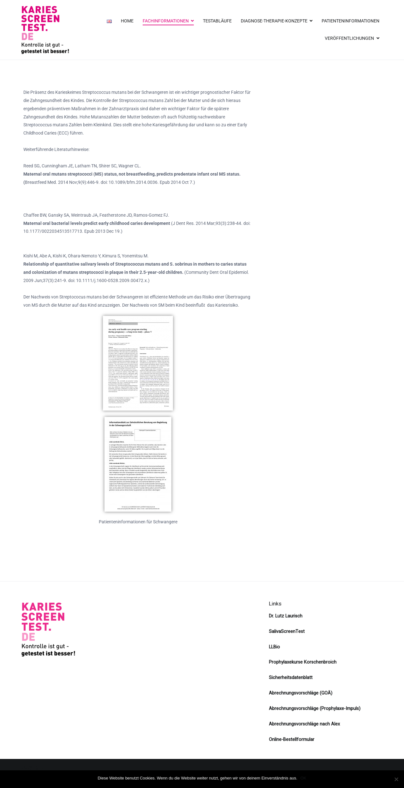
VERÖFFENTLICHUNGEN (349, 38)
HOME (127, 21)
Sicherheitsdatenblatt (290, 677)
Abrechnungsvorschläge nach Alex (304, 724)
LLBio (274, 647)
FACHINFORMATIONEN (166, 21)
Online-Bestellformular (291, 739)
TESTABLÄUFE (217, 21)
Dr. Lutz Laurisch (285, 616)
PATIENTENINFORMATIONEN (350, 21)
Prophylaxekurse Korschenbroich (302, 662)
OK (303, 778)
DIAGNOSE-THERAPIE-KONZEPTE (274, 21)
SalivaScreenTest (287, 631)
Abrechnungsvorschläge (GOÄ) (300, 693)
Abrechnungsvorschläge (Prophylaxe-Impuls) (314, 708)
